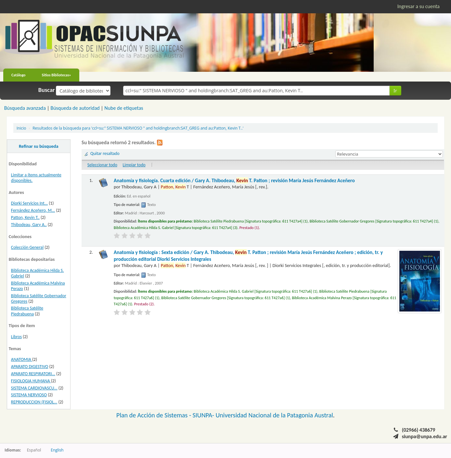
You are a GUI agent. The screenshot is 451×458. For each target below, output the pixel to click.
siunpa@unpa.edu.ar (424, 436)
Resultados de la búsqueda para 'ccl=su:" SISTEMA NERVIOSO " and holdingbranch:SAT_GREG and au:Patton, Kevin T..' (137, 128)
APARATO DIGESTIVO (29, 366)
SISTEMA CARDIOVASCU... (34, 388)
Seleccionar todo (102, 165)
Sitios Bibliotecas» (56, 75)
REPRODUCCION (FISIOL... (34, 402)
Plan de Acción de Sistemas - (154, 415)
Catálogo (18, 75)
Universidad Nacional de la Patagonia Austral (274, 415)
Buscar (46, 90)
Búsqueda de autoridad (74, 108)
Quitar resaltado (105, 153)
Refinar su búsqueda (38, 146)
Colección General (27, 247)
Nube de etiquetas (123, 108)
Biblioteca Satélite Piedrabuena (27, 310)
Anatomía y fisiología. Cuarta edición (234, 180)
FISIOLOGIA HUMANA (31, 381)
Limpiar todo (134, 165)
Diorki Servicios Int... (29, 203)
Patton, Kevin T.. (25, 217)
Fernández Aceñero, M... (33, 210)
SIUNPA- (204, 415)
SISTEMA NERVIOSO (29, 395)
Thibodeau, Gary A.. (29, 224)
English (57, 449)
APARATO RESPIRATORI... (33, 373)
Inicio (21, 128)
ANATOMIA (21, 359)
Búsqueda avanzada (25, 108)
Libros (16, 336)
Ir (395, 90)
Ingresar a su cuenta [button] (418, 6)
